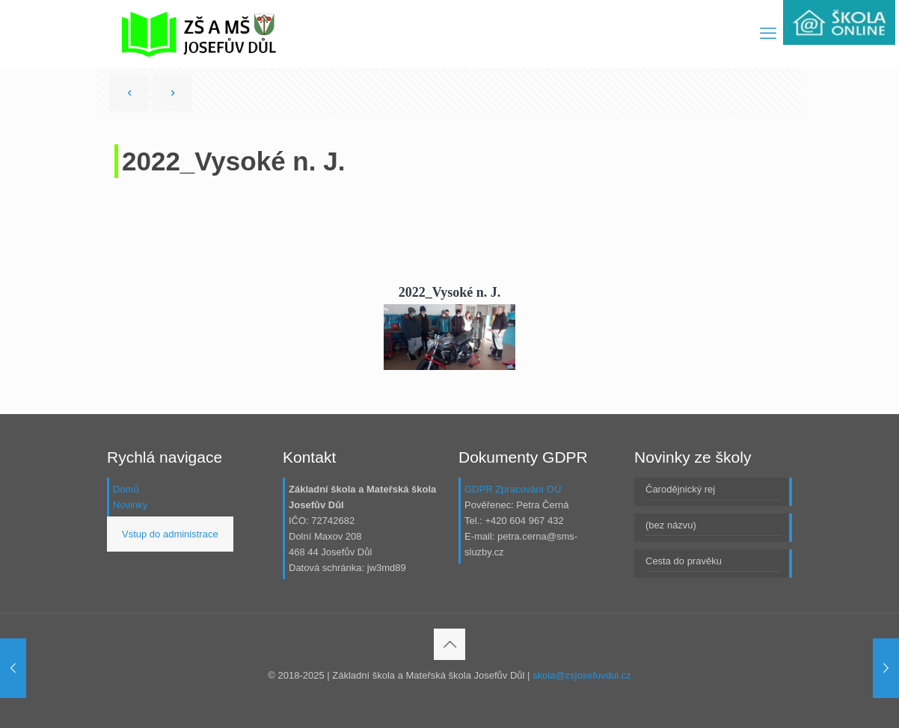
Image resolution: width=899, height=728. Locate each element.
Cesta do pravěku (683, 561)
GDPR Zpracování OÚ (512, 489)
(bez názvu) (670, 525)
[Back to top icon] (449, 644)
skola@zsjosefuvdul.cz (582, 675)
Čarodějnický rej (680, 489)
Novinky (130, 504)
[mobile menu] (768, 33)
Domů (126, 489)
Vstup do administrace (170, 534)
